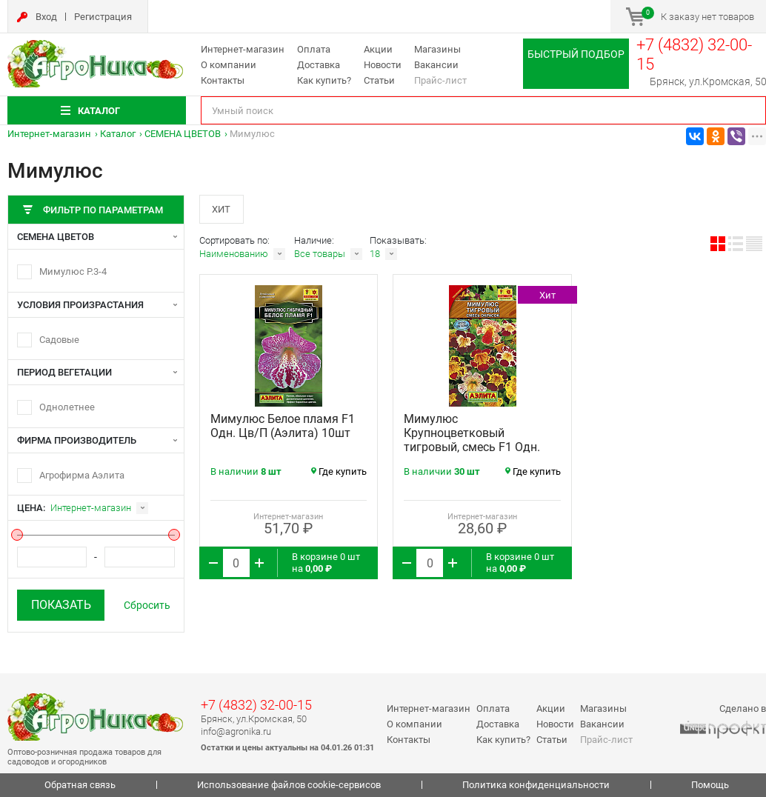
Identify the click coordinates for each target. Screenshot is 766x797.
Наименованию (233, 254)
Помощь (710, 784)
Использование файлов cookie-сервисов (289, 784)
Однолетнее (67, 407)
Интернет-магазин (242, 49)
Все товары (319, 254)
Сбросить (147, 605)
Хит (222, 209)
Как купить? (324, 80)
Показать (61, 605)
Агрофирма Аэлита (81, 475)
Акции (378, 49)
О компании (228, 64)
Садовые (59, 339)
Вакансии (436, 64)
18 (375, 254)
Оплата (313, 49)
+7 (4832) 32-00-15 (256, 705)
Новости (383, 64)
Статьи (379, 80)
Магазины (437, 49)
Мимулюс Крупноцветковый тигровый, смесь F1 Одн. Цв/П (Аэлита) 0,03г (472, 441)
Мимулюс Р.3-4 (73, 271)
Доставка (318, 64)
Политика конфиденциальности (536, 784)
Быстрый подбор (576, 54)
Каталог (118, 133)
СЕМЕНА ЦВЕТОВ (182, 133)
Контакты (222, 80)
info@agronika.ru (236, 731)
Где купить (339, 472)
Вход (46, 16)
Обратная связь (80, 784)
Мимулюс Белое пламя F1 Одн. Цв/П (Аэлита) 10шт (282, 427)
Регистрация (103, 16)
